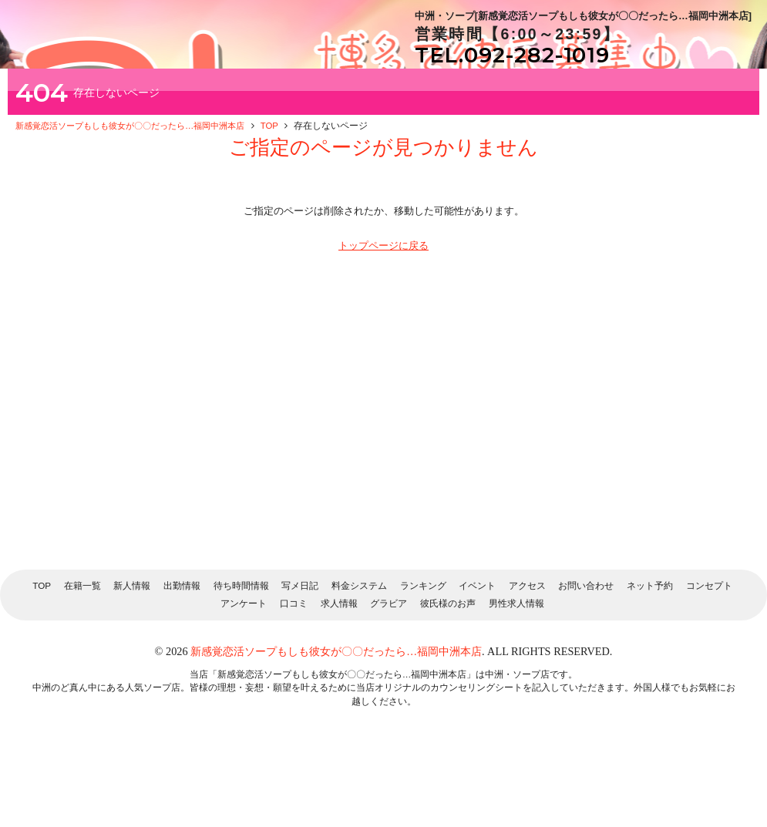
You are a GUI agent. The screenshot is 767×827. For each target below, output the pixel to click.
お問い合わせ (586, 662)
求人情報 (339, 679)
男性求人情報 (516, 679)
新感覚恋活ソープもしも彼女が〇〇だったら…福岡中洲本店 (336, 727)
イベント (477, 662)
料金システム (359, 662)
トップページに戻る (383, 322)
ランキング (423, 662)
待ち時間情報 (241, 662)
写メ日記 (299, 662)
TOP (41, 662)
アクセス (527, 662)
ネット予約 (650, 662)
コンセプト (709, 662)
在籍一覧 (82, 662)
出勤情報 (181, 662)
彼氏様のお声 (448, 679)
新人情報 (131, 662)
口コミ (294, 679)
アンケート (243, 679)
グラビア (388, 679)
